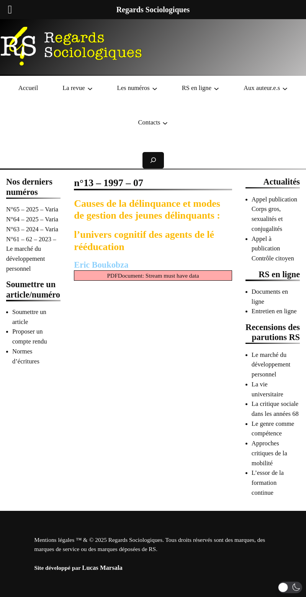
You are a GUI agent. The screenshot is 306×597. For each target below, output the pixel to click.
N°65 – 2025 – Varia (32, 209)
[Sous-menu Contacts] (165, 122)
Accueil (28, 88)
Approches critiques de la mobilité (269, 453)
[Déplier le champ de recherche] (153, 160)
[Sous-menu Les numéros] (154, 88)
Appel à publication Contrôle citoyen (273, 248)
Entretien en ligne (274, 311)
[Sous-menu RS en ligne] (216, 88)
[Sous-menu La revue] (90, 88)
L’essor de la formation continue (268, 482)
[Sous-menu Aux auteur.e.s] (285, 88)
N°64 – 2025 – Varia (32, 219)
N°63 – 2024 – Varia (32, 229)
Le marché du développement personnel (271, 364)
